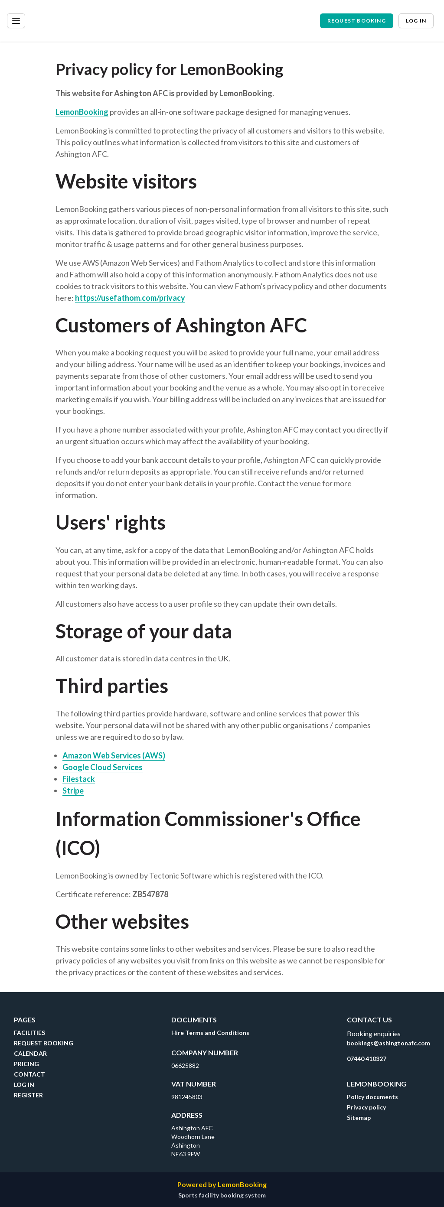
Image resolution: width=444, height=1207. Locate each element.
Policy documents (372, 1096)
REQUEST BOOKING (43, 1043)
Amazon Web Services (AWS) (113, 755)
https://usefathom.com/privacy (130, 298)
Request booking (356, 20)
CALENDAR (30, 1053)
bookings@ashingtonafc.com (388, 1043)
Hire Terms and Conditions (210, 1032)
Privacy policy (366, 1107)
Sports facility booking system (222, 1195)
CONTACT (29, 1074)
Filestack (78, 779)
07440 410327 (366, 1058)
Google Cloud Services (102, 767)
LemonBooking (82, 112)
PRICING (26, 1063)
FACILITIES (29, 1032)
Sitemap (359, 1117)
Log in (416, 20)
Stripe (73, 790)
